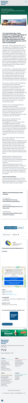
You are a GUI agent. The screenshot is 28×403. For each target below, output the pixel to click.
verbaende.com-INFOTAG (5, 380)
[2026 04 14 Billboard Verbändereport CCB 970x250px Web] (14, 20)
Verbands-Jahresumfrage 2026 (6, 369)
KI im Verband (3, 360)
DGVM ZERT (17, 379)
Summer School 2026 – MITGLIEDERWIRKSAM (5, 377)
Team (24, 393)
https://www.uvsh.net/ (11, 294)
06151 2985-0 (9, 291)
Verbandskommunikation (5, 368)
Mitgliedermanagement (5, 362)
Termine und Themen (18, 364)
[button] (2, 401)
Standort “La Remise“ (4, 385)
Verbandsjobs (17, 376)
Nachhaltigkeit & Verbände (5, 364)
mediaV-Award (17, 365)
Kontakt (2, 353)
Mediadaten (7, 353)
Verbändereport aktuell (19, 362)
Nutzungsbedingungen (19, 393)
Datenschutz (7, 393)
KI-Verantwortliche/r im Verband (6, 379)
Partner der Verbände (18, 375)
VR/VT (12, 353)
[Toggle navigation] (26, 1)
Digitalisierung (3, 367)
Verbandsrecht (3, 365)
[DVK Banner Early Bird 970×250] (14, 330)
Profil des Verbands (7, 324)
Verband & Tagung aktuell (19, 363)
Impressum (12, 393)
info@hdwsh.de (8, 292)
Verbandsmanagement (5, 363)
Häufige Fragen (3, 384)
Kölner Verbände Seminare (5, 383)
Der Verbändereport (18, 360)
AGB (3, 393)
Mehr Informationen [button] (14, 276)
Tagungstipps (17, 378)
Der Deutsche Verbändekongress (6, 381)
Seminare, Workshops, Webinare (6, 375)
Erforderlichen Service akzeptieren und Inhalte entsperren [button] (14, 283)
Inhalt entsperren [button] (14, 279)
